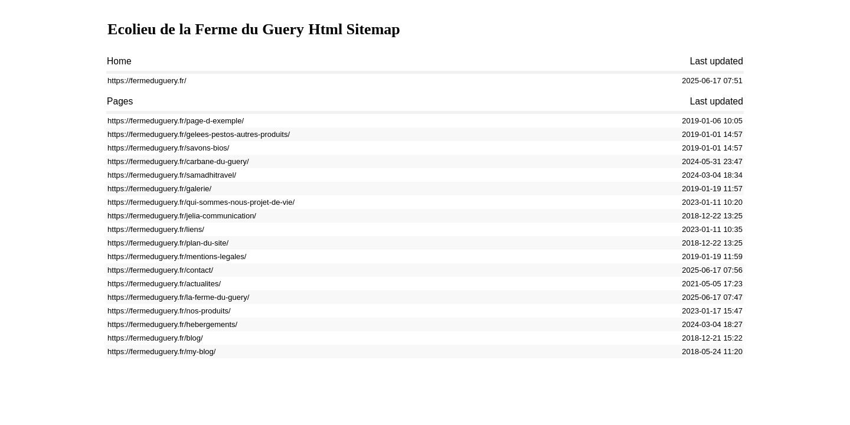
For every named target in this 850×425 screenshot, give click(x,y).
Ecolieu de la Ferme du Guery (205, 29)
